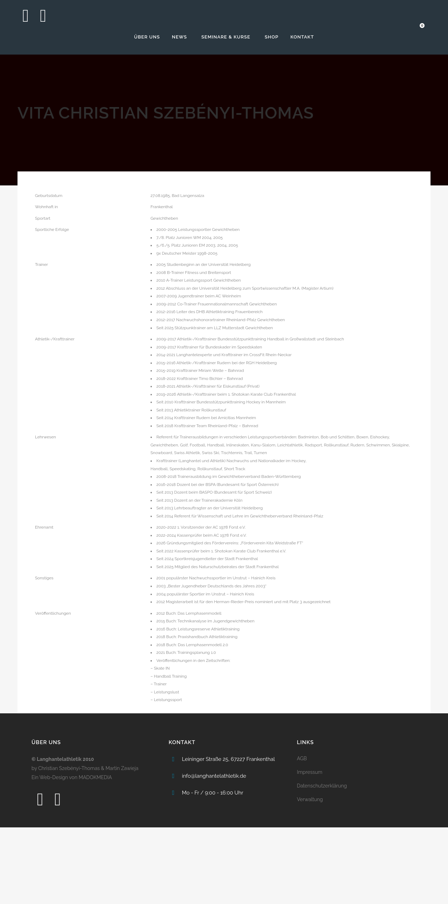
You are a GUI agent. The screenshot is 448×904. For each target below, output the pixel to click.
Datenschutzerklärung (322, 862)
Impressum (309, 849)
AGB (302, 835)
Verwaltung (310, 876)
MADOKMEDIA (95, 854)
